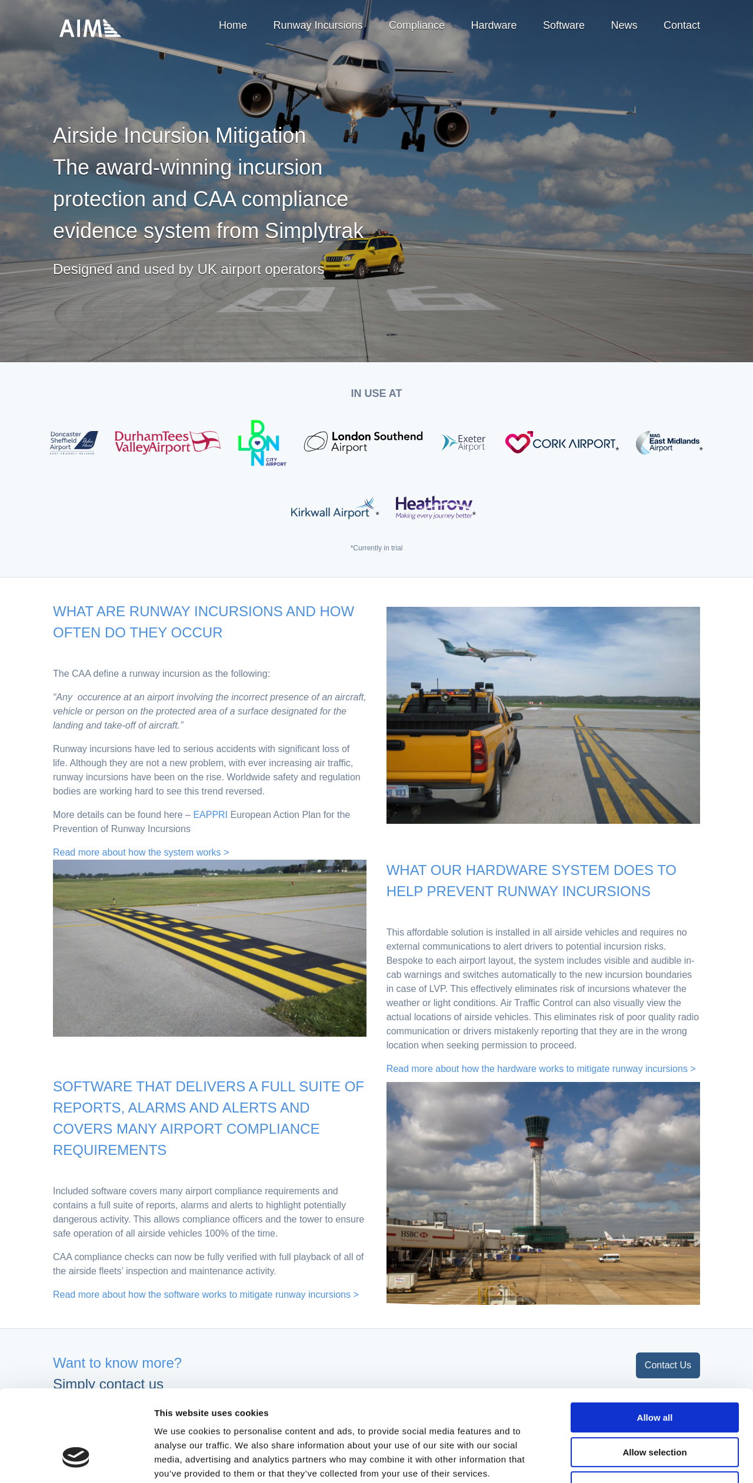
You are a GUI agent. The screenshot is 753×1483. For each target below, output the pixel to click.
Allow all (655, 1339)
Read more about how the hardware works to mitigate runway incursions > (541, 1069)
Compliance (417, 25)
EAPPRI (210, 815)
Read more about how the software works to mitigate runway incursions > (206, 1295)
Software (564, 25)
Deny (655, 1408)
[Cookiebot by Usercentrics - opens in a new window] (76, 1460)
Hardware (494, 25)
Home (233, 25)
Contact (682, 25)
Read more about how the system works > (141, 852)
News (624, 25)
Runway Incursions (317, 25)
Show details (617, 1460)
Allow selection (654, 1374)
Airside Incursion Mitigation (90, 28)
